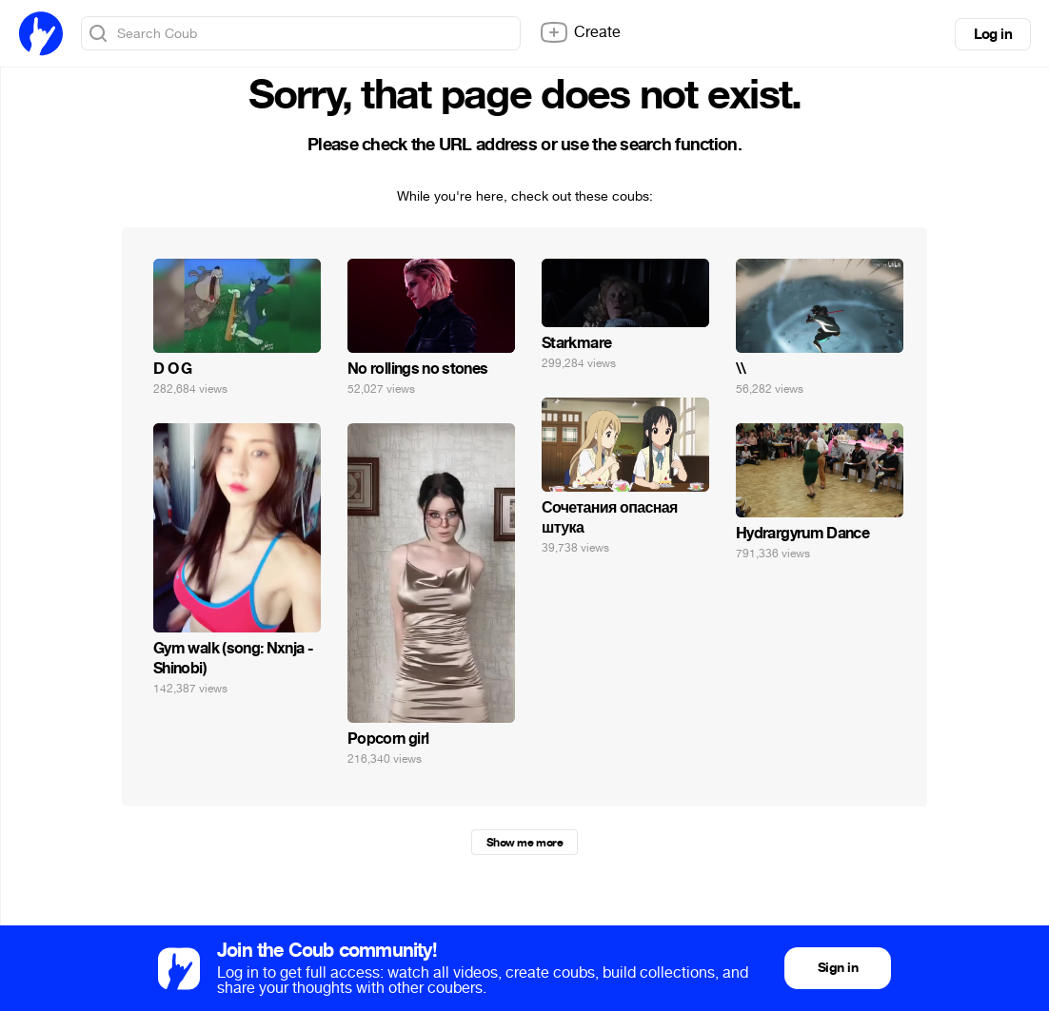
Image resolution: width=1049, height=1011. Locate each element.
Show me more (524, 842)
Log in (993, 34)
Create (580, 32)
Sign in (838, 968)
